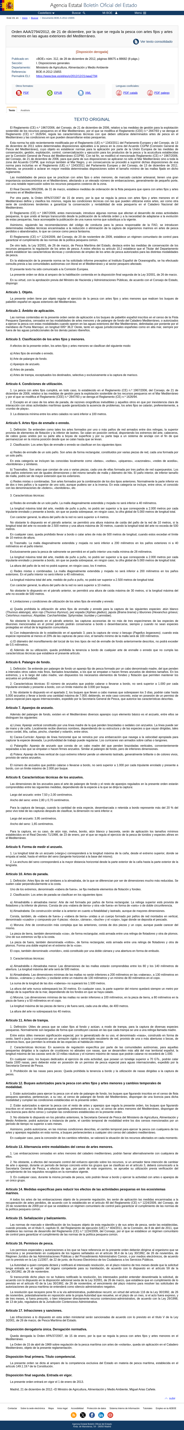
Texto (12, 110)
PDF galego (162, 92)
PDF (26, 92)
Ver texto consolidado (156, 41)
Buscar (34, 18)
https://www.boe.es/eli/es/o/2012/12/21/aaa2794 (66, 76)
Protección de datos (96, 1408)
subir (172, 1398)
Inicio (24, 18)
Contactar (12, 1408)
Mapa (51, 1408)
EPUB (58, 92)
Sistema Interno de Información (125, 1408)
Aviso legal (62, 1408)
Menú (140, 13)
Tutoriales (147, 1408)
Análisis (25, 110)
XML (88, 92)
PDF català (130, 92)
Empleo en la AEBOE (166, 1408)
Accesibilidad (77, 1408)
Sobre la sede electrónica (32, 1408)
